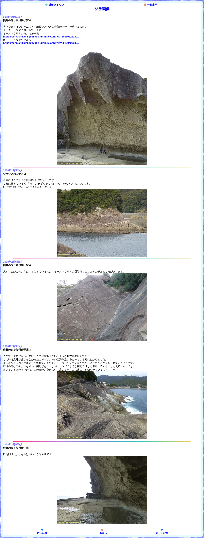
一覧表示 (150, 4)
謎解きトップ (54, 4)
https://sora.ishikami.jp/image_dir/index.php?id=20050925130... (41, 36)
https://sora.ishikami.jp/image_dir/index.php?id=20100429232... (41, 43)
